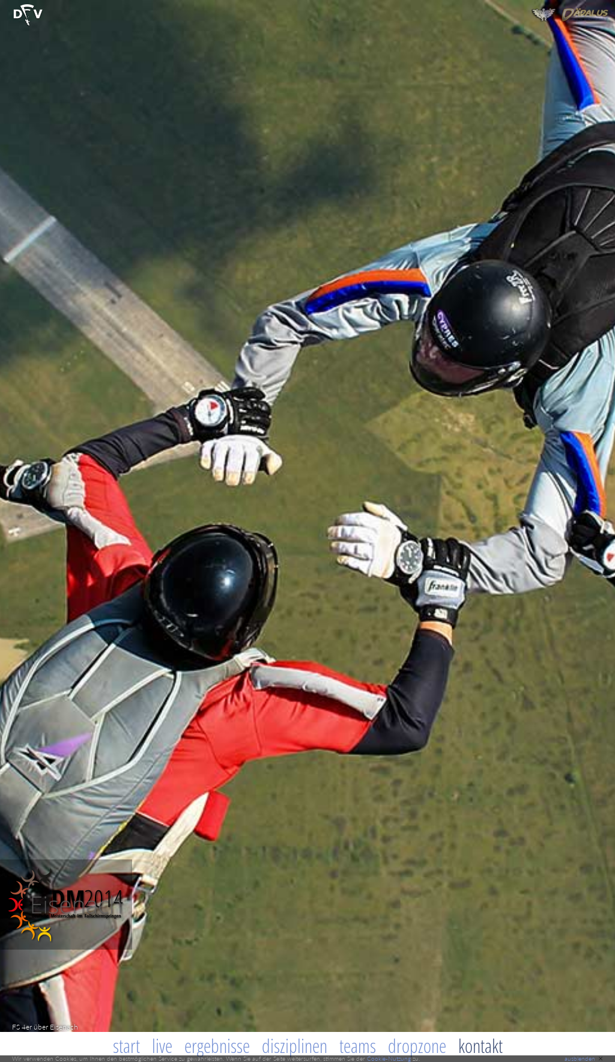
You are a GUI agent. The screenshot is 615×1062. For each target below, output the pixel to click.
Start (126, 1045)
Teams (357, 1045)
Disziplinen (294, 1045)
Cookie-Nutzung (389, 1058)
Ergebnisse (217, 1045)
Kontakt (480, 1045)
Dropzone (417, 1045)
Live (162, 1045)
